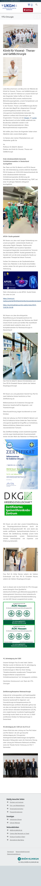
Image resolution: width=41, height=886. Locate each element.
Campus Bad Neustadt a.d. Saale (19, 833)
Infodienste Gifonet (16, 819)
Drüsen (26, 118)
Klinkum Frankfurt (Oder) (17, 837)
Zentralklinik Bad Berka (17, 840)
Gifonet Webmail (15, 823)
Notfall (29, 10)
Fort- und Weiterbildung (17, 805)
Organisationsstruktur (16, 809)
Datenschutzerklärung (13, 854)
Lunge (34, 118)
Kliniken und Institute (16, 802)
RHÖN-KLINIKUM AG (16, 830)
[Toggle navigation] (36, 5)
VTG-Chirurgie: (8, 17)
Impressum (10, 852)
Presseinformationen (16, 812)
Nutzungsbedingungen (23, 852)
